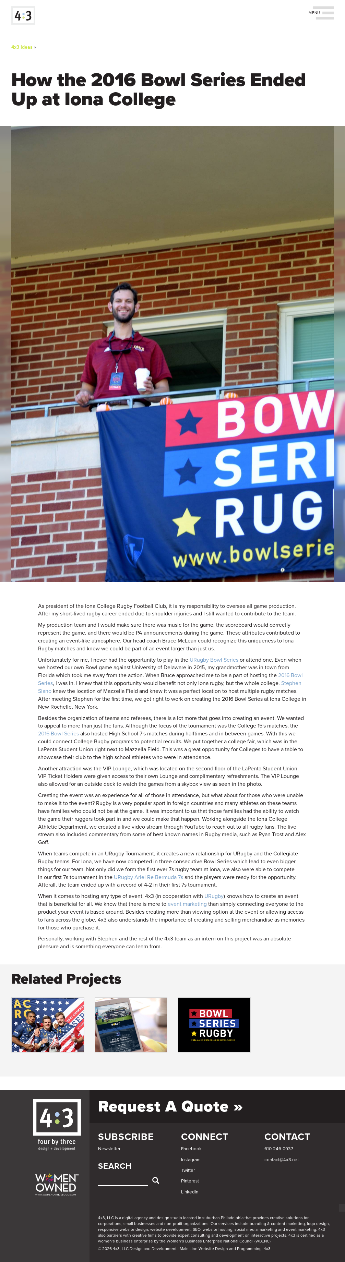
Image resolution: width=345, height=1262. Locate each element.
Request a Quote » (170, 1106)
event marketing (187, 904)
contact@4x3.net (281, 1160)
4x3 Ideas (22, 47)
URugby (214, 896)
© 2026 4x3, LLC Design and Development (137, 1248)
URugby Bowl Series (214, 660)
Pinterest (190, 1181)
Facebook (191, 1149)
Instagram (191, 1160)
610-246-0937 (278, 1149)
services (226, 1223)
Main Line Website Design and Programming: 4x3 (225, 1248)
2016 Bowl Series (58, 733)
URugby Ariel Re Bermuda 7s (148, 877)
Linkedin (189, 1192)
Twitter (188, 1170)
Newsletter (109, 1149)
